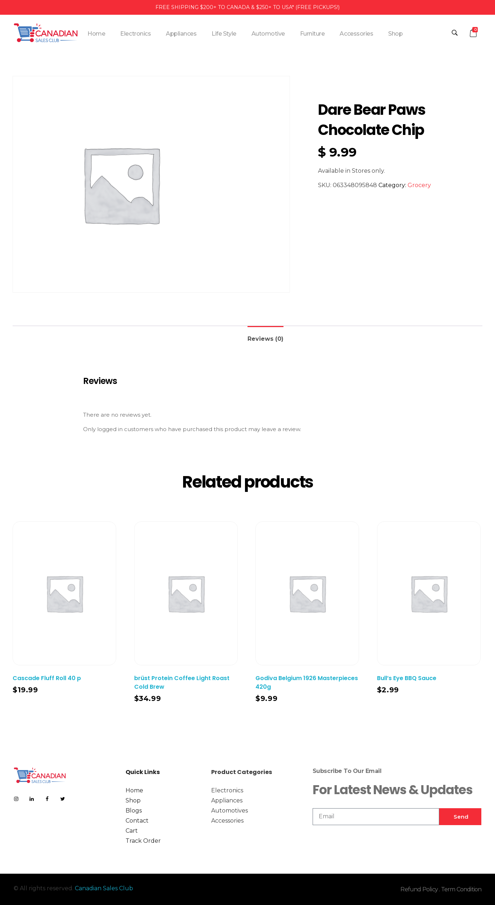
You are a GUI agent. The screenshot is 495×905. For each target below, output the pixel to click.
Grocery (419, 185)
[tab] (265, 336)
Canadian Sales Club (104, 888)
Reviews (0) (265, 338)
